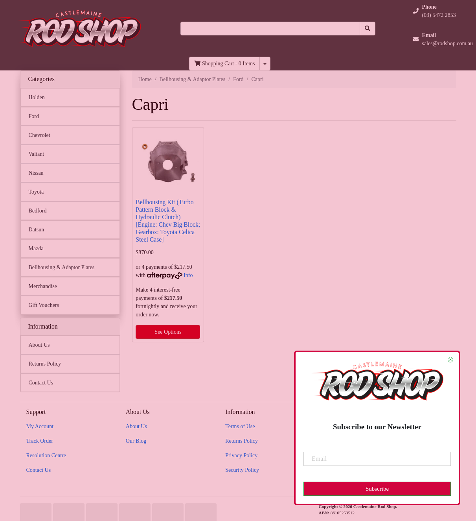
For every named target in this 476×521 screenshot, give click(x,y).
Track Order (39, 441)
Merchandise (43, 286)
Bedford (38, 211)
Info (188, 275)
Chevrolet (39, 135)
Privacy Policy (241, 455)
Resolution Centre (46, 455)
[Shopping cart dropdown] (264, 63)
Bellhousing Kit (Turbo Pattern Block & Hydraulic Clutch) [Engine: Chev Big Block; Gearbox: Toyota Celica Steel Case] (168, 220)
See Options (167, 332)
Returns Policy (45, 364)
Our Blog (136, 441)
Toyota (36, 192)
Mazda (36, 248)
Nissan (36, 173)
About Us (39, 345)
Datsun (36, 230)
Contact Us (41, 383)
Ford (34, 116)
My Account (40, 426)
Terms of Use (240, 426)
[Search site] (367, 28)
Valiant (36, 154)
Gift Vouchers (44, 305)
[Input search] (270, 28)
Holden (37, 97)
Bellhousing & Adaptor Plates (62, 267)
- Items (224, 64)
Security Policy (242, 470)
